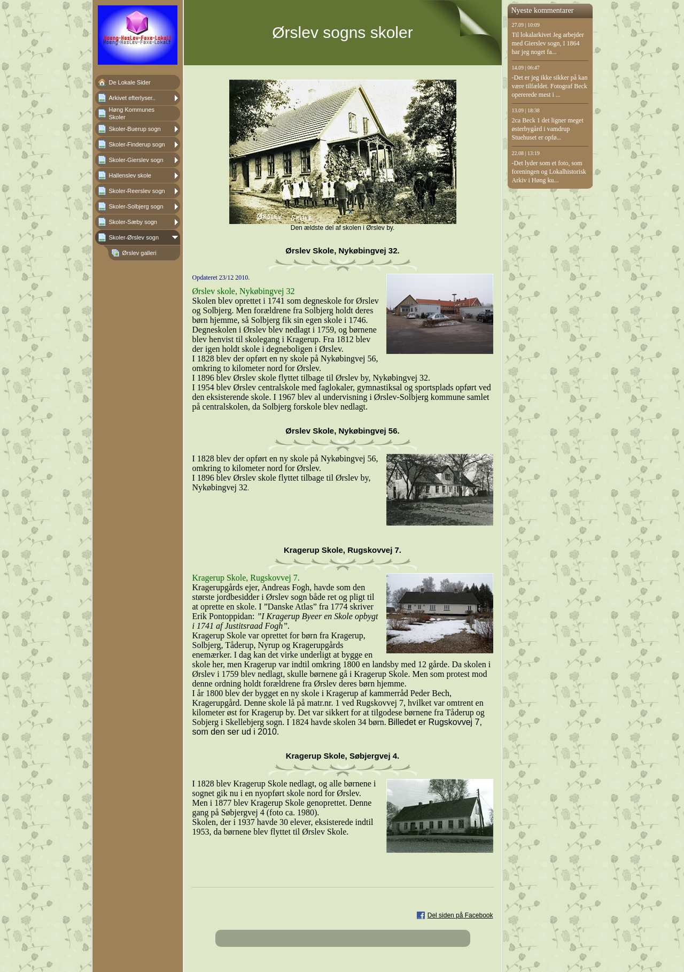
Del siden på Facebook (460, 915)
